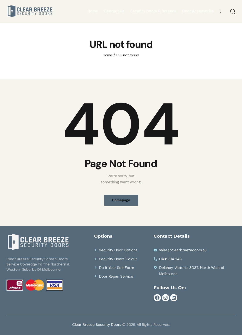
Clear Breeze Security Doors (96, 324)
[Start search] (233, 11)
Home (107, 55)
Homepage (121, 200)
